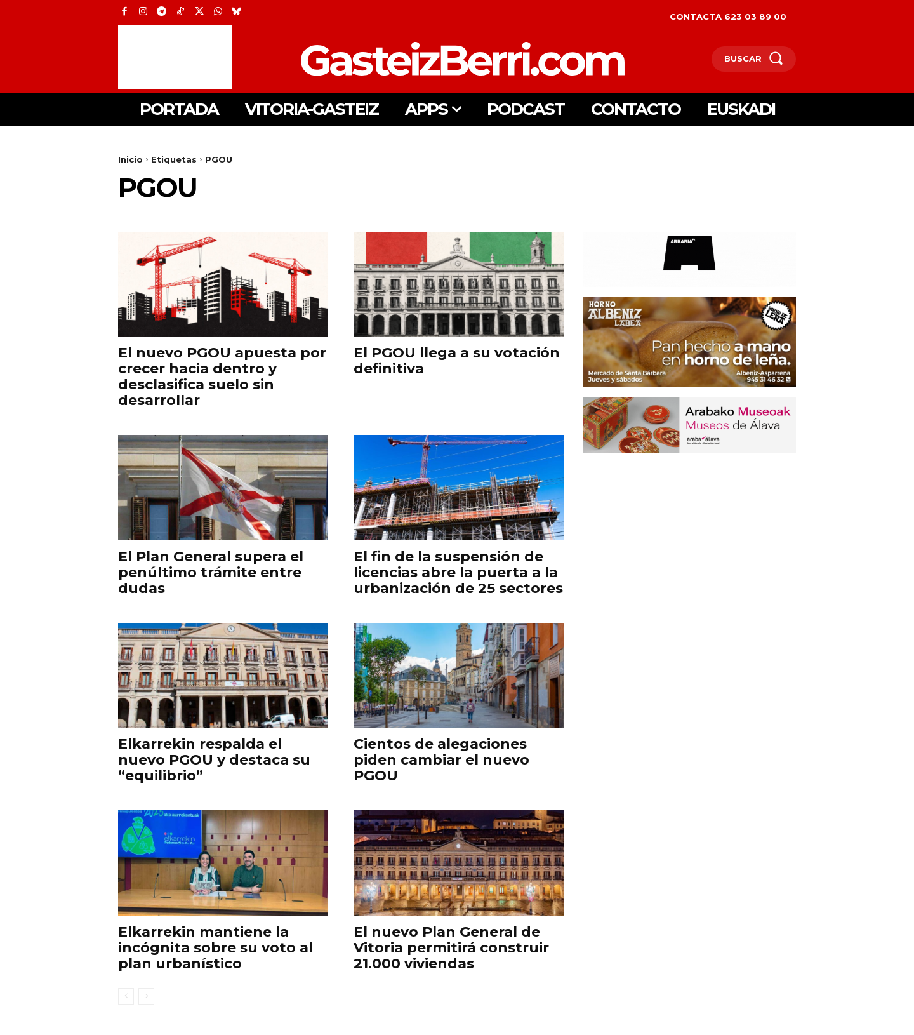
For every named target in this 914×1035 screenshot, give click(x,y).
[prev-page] (126, 996)
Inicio (130, 159)
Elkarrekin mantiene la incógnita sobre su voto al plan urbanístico (215, 947)
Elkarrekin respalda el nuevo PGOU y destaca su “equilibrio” (214, 759)
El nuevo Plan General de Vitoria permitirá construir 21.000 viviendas (451, 947)
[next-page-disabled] (146, 996)
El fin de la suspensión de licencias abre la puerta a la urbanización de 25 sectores (458, 572)
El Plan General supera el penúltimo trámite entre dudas (210, 572)
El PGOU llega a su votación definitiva (457, 360)
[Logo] (396, 59)
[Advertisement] (175, 57)
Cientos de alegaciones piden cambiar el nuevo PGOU (441, 759)
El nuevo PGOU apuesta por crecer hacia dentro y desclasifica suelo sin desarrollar (222, 376)
